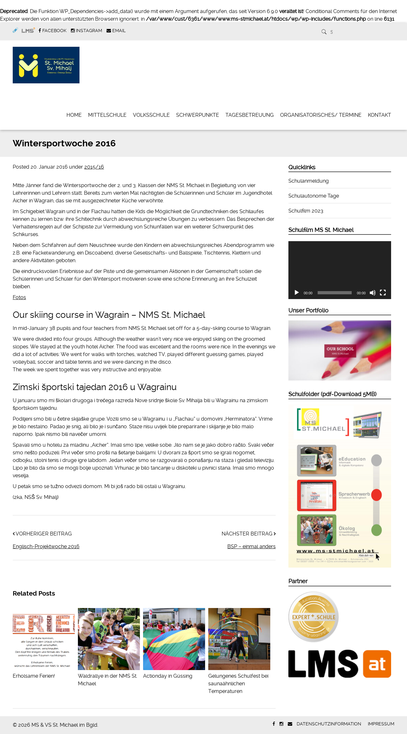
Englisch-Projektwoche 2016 (46, 546)
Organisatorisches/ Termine (321, 115)
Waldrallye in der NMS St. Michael (109, 676)
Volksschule (151, 115)
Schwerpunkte (197, 115)
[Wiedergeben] (296, 293)
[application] (339, 270)
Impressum (381, 723)
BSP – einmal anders (251, 546)
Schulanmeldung (308, 181)
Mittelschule (107, 115)
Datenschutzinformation (329, 723)
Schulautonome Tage (313, 196)
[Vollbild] (383, 293)
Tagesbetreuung (249, 115)
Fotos (19, 297)
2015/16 (94, 167)
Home (74, 115)
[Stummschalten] (372, 293)
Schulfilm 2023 (305, 211)
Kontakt (379, 115)
